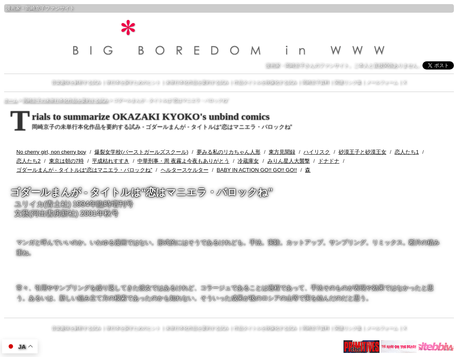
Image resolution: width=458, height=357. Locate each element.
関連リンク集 (348, 82)
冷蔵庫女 (248, 161)
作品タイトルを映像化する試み (265, 82)
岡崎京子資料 (315, 82)
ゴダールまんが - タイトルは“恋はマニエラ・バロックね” (84, 170)
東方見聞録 (282, 152)
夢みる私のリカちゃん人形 (228, 152)
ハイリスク (316, 152)
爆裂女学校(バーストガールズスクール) (141, 152)
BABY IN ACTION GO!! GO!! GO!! (257, 170)
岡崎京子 (35, 8)
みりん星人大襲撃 (288, 161)
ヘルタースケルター (185, 170)
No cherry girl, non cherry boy (51, 152)
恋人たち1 (407, 152)
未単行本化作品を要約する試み (197, 82)
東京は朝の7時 (66, 161)
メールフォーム (382, 82)
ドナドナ (328, 161)
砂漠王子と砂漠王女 (362, 152)
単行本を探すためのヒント (133, 82)
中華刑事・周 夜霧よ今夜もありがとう (183, 161)
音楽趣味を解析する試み (76, 82)
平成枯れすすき (110, 161)
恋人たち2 (28, 161)
